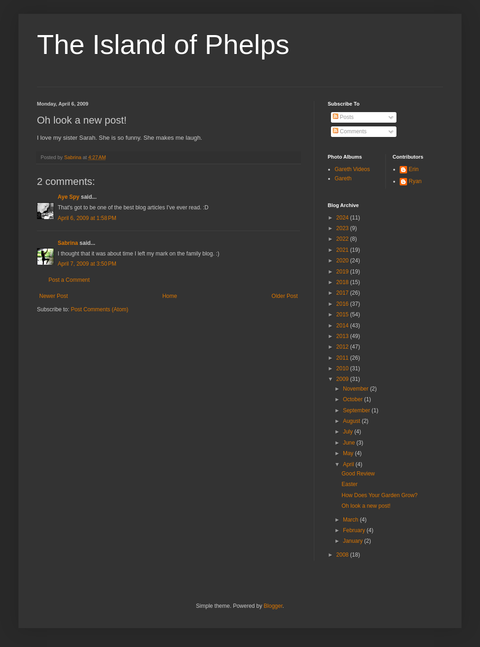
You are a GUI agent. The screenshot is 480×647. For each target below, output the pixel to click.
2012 (343, 347)
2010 (343, 368)
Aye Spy (68, 197)
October (353, 399)
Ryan (415, 181)
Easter (350, 484)
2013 (343, 336)
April (349, 464)
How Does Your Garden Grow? (380, 495)
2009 (343, 379)
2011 (343, 358)
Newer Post (53, 296)
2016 (343, 304)
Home (169, 296)
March (351, 519)
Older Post (284, 296)
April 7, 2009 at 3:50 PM (87, 264)
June (349, 442)
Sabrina (68, 243)
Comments (349, 131)
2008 (343, 555)
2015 (343, 314)
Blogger (273, 606)
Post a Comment (69, 280)
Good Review (358, 473)
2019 (343, 271)
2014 (343, 325)
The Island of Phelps (163, 44)
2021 (343, 250)
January (353, 541)
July (348, 431)
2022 (343, 239)
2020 (343, 260)
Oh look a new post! (366, 506)
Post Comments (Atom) (99, 309)
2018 (343, 282)
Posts (343, 117)
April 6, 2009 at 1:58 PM (87, 218)
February (354, 530)
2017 (343, 293)
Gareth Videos (352, 169)
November (356, 389)
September (357, 410)
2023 (343, 228)
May (349, 453)
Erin (414, 169)
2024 (343, 217)
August (352, 421)
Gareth (343, 178)
